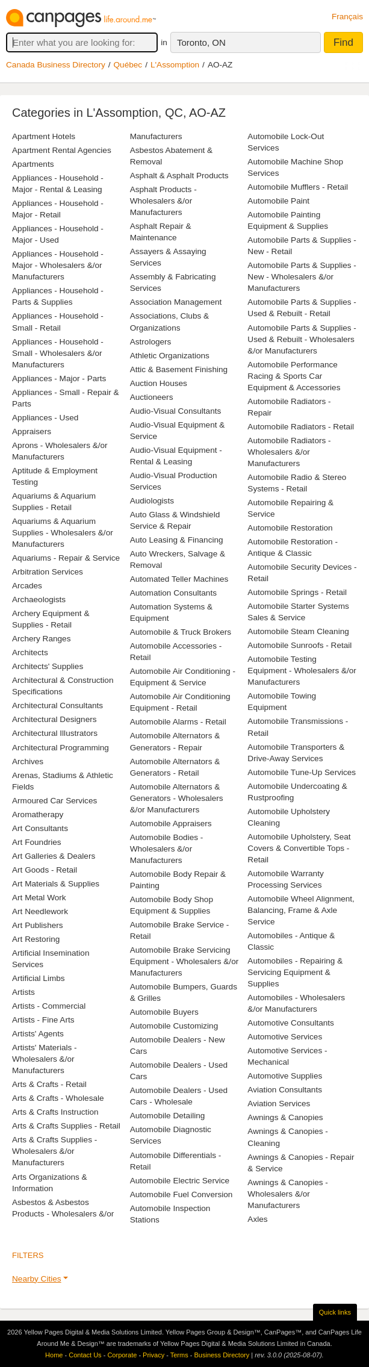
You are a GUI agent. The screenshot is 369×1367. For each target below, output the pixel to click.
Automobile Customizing (174, 1025)
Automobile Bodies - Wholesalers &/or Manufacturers (166, 849)
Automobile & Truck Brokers (180, 632)
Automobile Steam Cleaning (298, 631)
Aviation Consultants (284, 1089)
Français (347, 16)
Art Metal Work (39, 897)
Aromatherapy (37, 814)
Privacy (153, 1355)
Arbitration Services (47, 571)
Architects (30, 652)
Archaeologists (39, 599)
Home (54, 1355)
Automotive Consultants (290, 1022)
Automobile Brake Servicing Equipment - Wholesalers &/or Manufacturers (184, 961)
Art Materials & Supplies (55, 883)
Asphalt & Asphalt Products (179, 175)
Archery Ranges (41, 638)
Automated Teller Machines (179, 579)
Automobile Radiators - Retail (300, 426)
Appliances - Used (45, 417)
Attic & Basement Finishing (179, 369)
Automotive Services (284, 1036)
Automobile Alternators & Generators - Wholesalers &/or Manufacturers (176, 798)
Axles (257, 1219)
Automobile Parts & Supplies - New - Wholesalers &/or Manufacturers (301, 277)
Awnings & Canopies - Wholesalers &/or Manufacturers (287, 1194)
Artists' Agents (38, 1033)
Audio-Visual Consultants (176, 411)
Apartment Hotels (43, 136)
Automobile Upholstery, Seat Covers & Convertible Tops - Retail (298, 848)
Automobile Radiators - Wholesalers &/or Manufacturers (288, 452)
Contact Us (85, 1355)
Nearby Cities (36, 1278)
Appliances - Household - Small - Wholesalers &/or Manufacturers (58, 353)
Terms (179, 1355)
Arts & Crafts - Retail (49, 1084)
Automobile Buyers (164, 1012)
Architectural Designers (54, 719)
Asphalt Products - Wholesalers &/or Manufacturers (163, 201)
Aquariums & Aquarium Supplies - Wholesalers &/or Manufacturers (62, 533)
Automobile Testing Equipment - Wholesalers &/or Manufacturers (301, 671)
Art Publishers (37, 925)
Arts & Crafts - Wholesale (58, 1098)
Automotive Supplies (284, 1075)
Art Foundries (36, 842)
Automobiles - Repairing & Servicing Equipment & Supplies (295, 972)
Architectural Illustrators (55, 733)
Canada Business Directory (55, 64)
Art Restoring (36, 939)
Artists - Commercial (48, 1005)
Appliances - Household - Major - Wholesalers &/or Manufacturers (58, 265)
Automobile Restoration (289, 527)
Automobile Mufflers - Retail (297, 187)
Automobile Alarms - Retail (178, 721)
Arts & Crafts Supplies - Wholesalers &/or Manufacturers (54, 1151)
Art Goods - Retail (44, 869)
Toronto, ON (201, 42)
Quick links (335, 1312)
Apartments (33, 164)
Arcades (27, 585)
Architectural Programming (60, 747)
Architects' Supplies (47, 666)
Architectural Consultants (57, 705)
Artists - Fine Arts (43, 1019)
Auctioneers (151, 397)
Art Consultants (40, 828)
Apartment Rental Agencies (61, 150)
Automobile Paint (278, 200)
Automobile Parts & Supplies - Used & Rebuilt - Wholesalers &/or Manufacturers (301, 339)
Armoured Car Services (54, 800)
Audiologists (152, 500)
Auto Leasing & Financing (176, 539)
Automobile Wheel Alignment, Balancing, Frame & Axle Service (301, 910)
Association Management (176, 302)
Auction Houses (158, 383)
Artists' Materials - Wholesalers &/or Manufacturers (44, 1059)
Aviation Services (278, 1103)
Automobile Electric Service (179, 1180)
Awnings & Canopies (285, 1117)
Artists (23, 992)
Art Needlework (40, 911)
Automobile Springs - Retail (297, 592)
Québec (128, 64)
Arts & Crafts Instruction (55, 1111)
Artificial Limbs (38, 978)
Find (343, 42)
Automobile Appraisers (171, 823)
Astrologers (151, 341)
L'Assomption (174, 64)
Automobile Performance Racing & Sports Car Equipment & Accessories (293, 376)
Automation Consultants (173, 592)
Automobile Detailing (167, 1115)
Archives (27, 761)
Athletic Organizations (169, 355)
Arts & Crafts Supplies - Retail (66, 1125)
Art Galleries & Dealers (53, 856)
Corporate (122, 1355)
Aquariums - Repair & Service (66, 557)
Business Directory (221, 1355)
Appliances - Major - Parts (59, 378)
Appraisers (31, 431)
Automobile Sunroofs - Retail (299, 645)
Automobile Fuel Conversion (181, 1194)
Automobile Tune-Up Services (301, 772)
